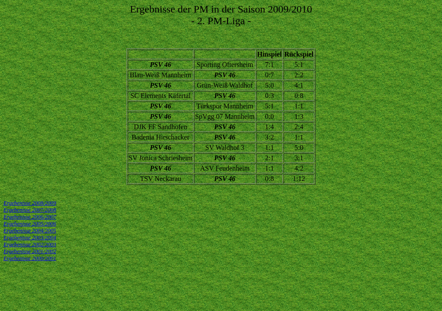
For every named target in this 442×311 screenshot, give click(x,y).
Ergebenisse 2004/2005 (29, 230)
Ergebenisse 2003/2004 (29, 237)
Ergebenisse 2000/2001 (29, 258)
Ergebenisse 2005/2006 (29, 223)
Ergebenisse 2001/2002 (29, 251)
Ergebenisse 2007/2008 (29, 209)
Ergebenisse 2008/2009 (29, 203)
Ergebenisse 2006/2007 (29, 216)
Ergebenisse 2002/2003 (29, 244)
